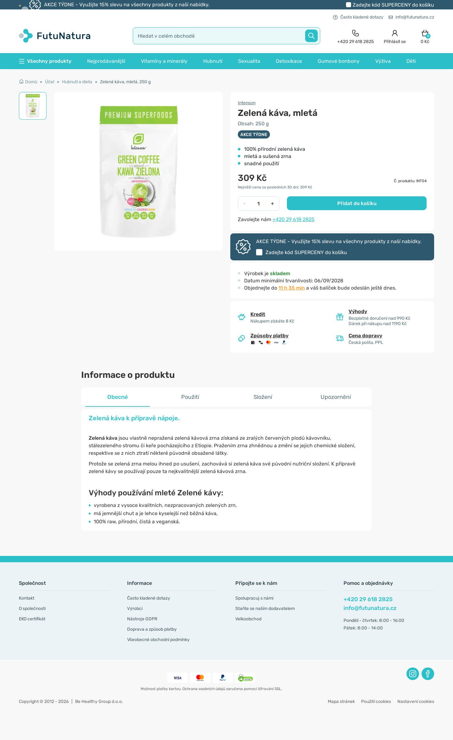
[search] (226, 35)
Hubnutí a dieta (77, 81)
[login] (395, 36)
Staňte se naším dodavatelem (265, 608)
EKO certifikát (32, 619)
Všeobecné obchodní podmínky (158, 639)
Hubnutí (212, 61)
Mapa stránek (341, 701)
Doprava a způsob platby (152, 629)
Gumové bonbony (339, 61)
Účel (49, 81)
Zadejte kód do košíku (393, 5)
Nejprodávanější (106, 61)
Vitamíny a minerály (164, 61)
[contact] (355, 36)
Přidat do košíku (357, 203)
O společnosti (32, 608)
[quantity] (258, 203)
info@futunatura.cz (411, 17)
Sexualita (249, 61)
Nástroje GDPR (142, 619)
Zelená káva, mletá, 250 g (125, 81)
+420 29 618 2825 (293, 219)
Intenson (246, 103)
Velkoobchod (248, 619)
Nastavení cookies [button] (415, 701)
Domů (28, 81)
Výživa (383, 61)
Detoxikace (289, 61)
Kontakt (26, 598)
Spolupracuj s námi (254, 598)
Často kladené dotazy (358, 17)
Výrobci (135, 608)
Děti (411, 61)
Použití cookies (376, 701)
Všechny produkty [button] (45, 61)
